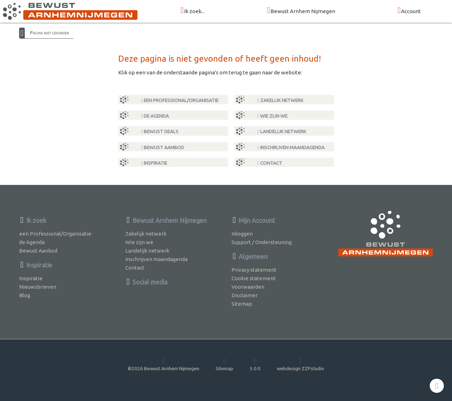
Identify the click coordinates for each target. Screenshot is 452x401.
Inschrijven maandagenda (291, 147)
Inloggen (242, 234)
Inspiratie (154, 163)
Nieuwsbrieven (37, 287)
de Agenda (155, 116)
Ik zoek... (193, 11)
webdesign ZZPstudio (300, 364)
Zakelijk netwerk (280, 100)
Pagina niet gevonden (49, 32)
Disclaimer (244, 295)
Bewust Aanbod (162, 147)
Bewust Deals (160, 131)
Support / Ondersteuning (261, 242)
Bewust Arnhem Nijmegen (301, 11)
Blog (24, 295)
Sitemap (241, 304)
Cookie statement (253, 278)
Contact (269, 163)
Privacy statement (253, 270)
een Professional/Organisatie (180, 100)
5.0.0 (255, 364)
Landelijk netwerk (281, 131)
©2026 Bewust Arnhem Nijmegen (163, 364)
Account (409, 11)
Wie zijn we (272, 116)
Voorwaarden (247, 287)
